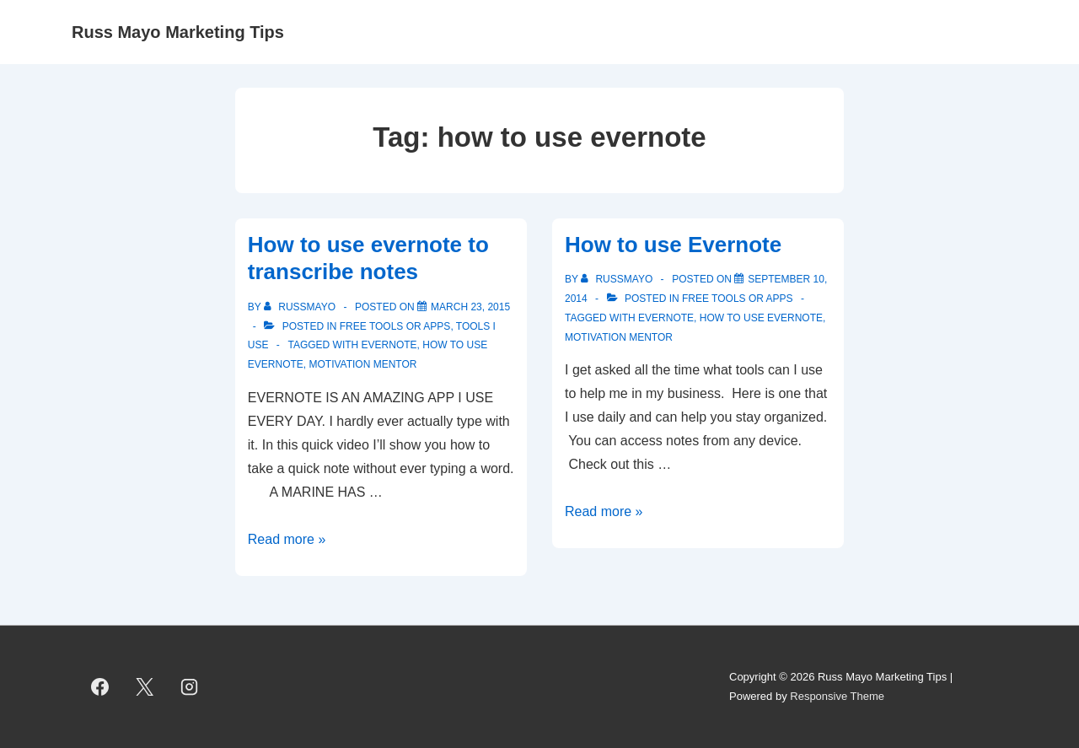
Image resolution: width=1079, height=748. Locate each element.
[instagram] (190, 687)
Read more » (287, 539)
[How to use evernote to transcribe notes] (470, 307)
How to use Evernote (673, 244)
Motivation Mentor (362, 364)
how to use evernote (761, 318)
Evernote (389, 345)
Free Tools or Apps (395, 326)
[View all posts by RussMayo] (301, 307)
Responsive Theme (837, 696)
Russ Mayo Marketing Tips (178, 32)
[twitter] (145, 687)
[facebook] (100, 687)
